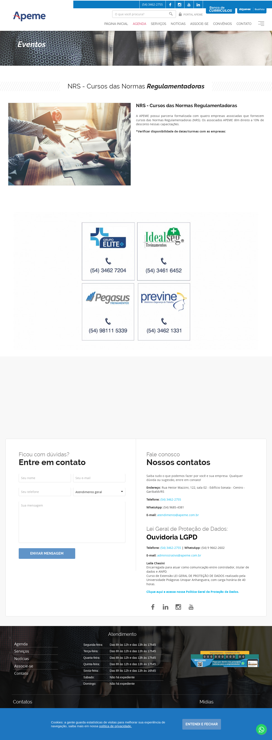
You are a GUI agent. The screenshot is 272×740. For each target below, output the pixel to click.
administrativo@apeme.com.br (179, 555)
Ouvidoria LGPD (171, 537)
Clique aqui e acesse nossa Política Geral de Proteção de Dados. (192, 592)
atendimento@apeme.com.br (178, 515)
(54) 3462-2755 (152, 4)
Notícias (178, 24)
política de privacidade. (115, 726)
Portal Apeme (190, 14)
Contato (244, 24)
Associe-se (199, 24)
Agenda (139, 24)
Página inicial (116, 24)
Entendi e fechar (202, 724)
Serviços (158, 24)
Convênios (222, 24)
